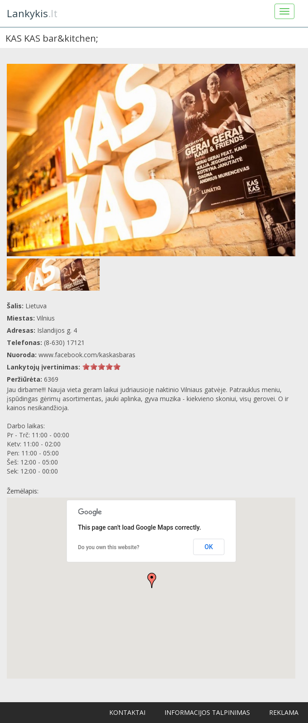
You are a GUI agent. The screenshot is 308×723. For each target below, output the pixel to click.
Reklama (283, 712)
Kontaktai (127, 712)
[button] (151, 580)
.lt (32, 13)
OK (209, 547)
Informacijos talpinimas (207, 712)
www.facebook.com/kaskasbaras (86, 354)
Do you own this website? (109, 547)
